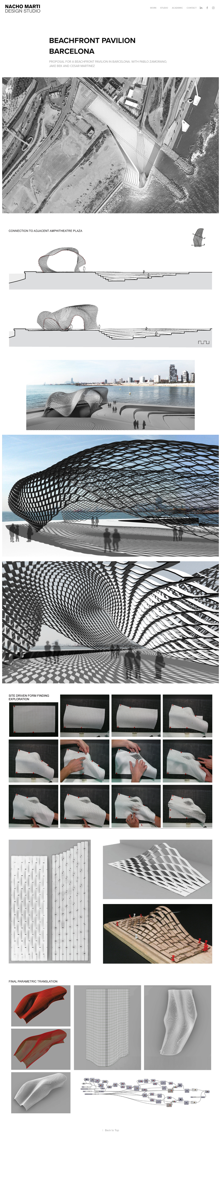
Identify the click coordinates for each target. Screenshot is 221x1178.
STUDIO (164, 7)
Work (153, 7)
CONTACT (192, 7)
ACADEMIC (177, 7)
